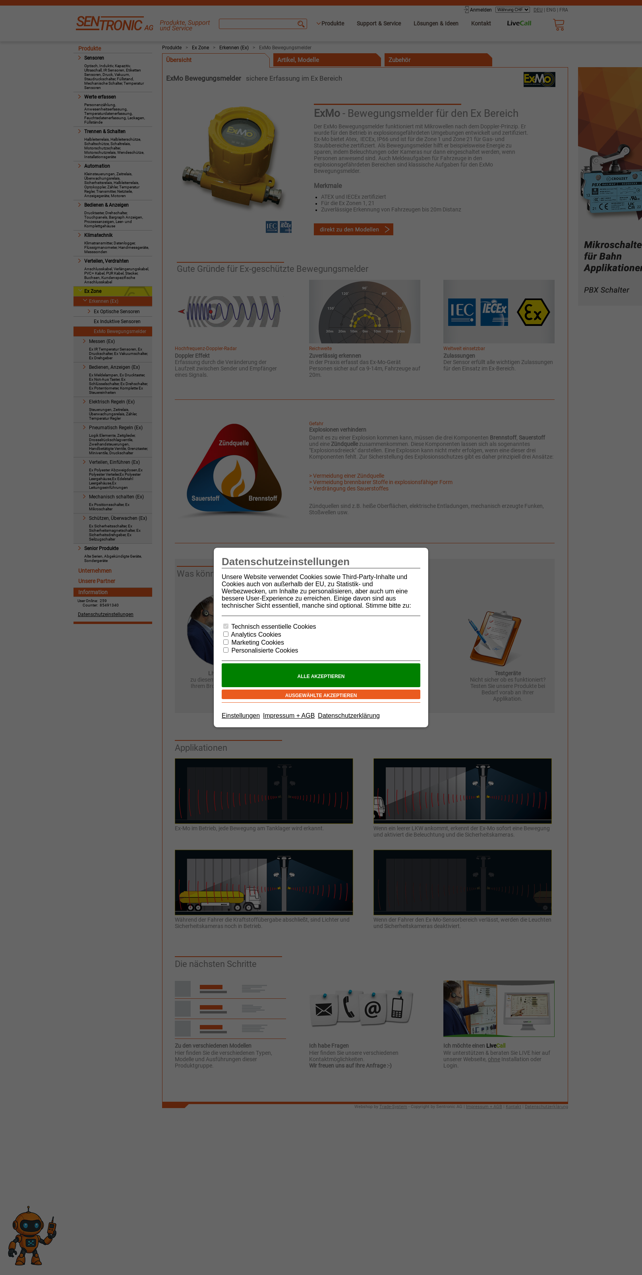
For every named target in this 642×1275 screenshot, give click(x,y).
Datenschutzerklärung (349, 715)
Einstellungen (241, 715)
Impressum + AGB (289, 715)
